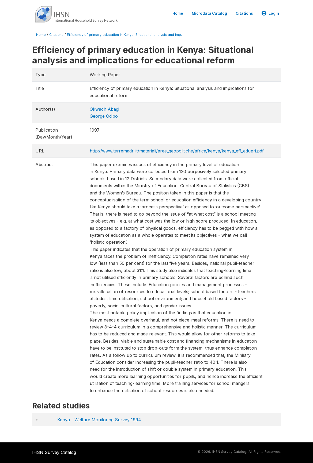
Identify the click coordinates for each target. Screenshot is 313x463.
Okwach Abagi (104, 109)
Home (177, 13)
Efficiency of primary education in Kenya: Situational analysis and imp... (125, 35)
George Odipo (104, 116)
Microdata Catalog (209, 13)
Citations (244, 13)
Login (270, 13)
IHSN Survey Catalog (54, 452)
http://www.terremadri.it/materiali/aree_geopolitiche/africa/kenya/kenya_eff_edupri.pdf (177, 151)
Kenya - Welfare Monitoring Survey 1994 (99, 419)
